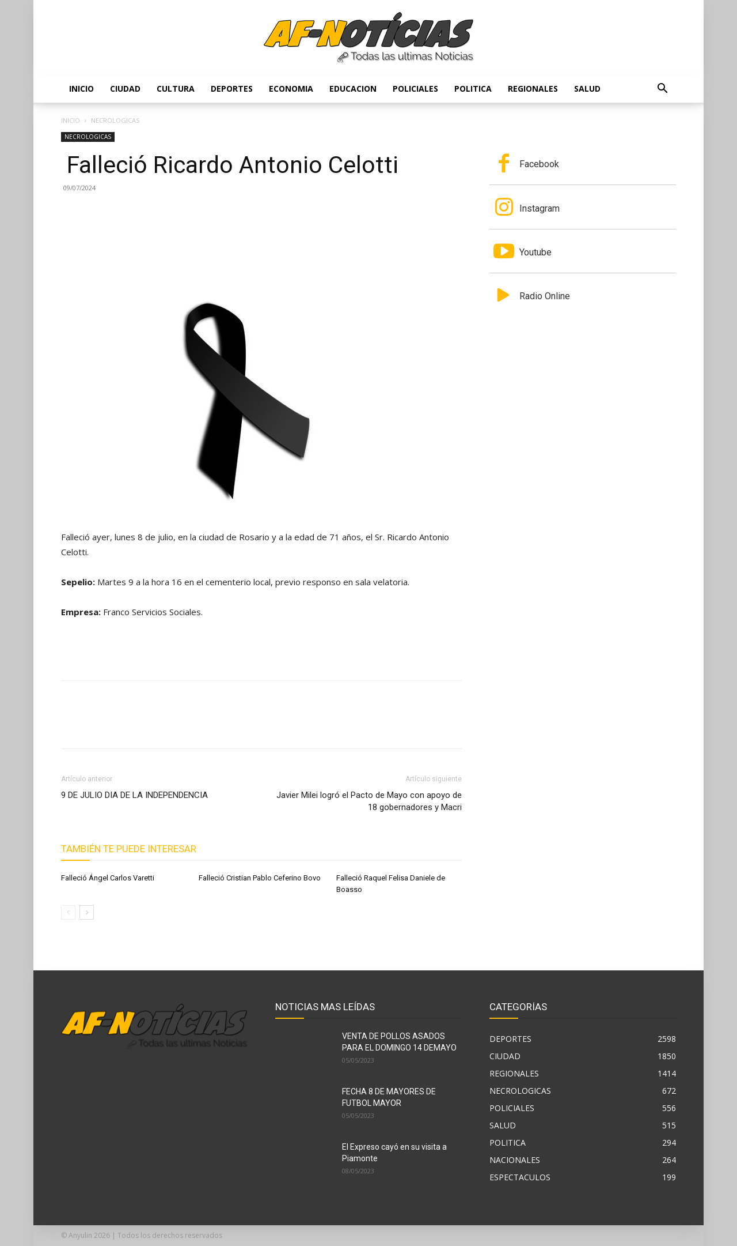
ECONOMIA (291, 88)
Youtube (535, 252)
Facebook (539, 164)
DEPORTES (232, 88)
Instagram (539, 208)
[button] (662, 89)
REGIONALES (533, 88)
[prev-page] (68, 912)
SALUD (587, 88)
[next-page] (86, 912)
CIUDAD (125, 88)
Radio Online (544, 296)
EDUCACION (353, 88)
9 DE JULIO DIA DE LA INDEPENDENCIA (134, 795)
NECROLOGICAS (87, 137)
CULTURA (176, 88)
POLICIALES (415, 88)
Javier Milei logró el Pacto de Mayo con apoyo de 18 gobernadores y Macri (369, 801)
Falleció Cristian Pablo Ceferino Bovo (260, 878)
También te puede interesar (128, 848)
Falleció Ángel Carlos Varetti (107, 878)
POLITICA (473, 88)
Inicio (81, 88)
